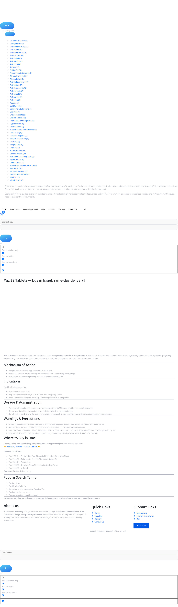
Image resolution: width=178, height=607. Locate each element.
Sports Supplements (30, 209)
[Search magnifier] (6, 238)
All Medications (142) (18, 40)
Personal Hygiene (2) (18, 135)
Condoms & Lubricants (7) (21, 73)
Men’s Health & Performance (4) (23, 129)
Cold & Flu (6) (15, 70)
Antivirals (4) (15, 64)
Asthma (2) (14, 67)
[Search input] (89, 222)
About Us (51, 209)
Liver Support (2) (17, 126)
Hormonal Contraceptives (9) (22, 120)
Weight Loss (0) (16, 144)
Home (4, 209)
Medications (14, 209)
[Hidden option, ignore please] (3, 270)
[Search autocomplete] (89, 227)
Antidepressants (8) (18, 52)
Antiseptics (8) (16, 61)
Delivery (62, 209)
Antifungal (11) (16, 58)
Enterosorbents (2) (17, 114)
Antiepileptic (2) (16, 55)
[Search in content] (3, 259)
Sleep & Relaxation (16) (19, 138)
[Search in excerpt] (3, 265)
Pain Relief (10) (16, 132)
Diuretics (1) (15, 111)
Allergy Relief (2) (17, 43)
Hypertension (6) (17, 123)
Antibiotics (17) (16, 49)
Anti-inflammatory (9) (19, 46)
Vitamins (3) (15, 141)
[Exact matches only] (3, 247)
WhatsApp (141, 525)
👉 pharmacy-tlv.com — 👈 (22, 446)
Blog (43, 209)
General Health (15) (18, 117)
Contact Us (73, 209)
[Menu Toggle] (7, 25)
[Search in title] (3, 253)
